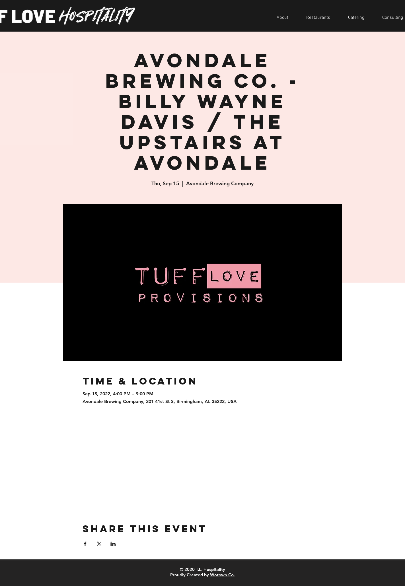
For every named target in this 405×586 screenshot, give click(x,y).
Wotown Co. (222, 574)
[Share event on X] (99, 544)
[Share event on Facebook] (85, 544)
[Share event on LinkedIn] (113, 544)
